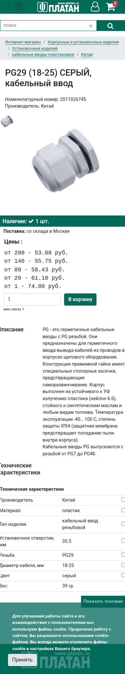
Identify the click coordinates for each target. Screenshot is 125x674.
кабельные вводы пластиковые (43, 54)
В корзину (80, 299)
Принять (22, 660)
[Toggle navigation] (19, 6)
